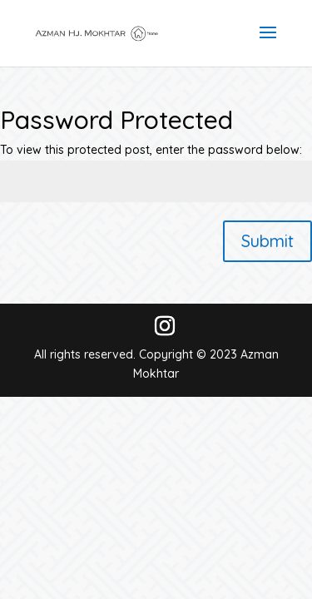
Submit (267, 240)
